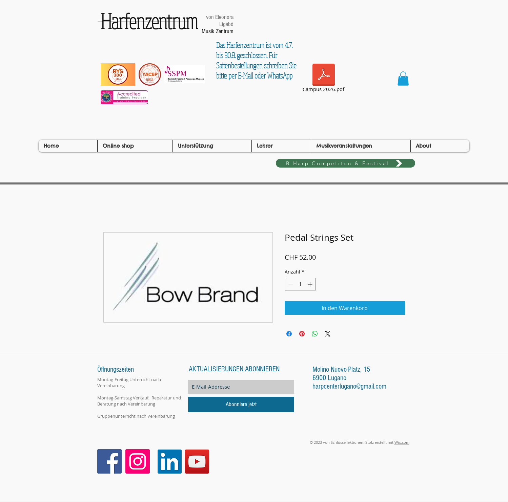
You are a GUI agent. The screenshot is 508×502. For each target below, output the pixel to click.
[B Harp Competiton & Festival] (345, 163)
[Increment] (310, 284)
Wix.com (401, 442)
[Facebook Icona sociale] (109, 461)
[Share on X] (328, 334)
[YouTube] (197, 462)
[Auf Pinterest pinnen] (302, 334)
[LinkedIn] (170, 462)
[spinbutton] (300, 284)
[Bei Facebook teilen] (289, 334)
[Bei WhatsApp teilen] (315, 334)
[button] (403, 78)
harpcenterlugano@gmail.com (349, 386)
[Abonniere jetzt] (241, 404)
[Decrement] (290, 284)
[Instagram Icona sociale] (137, 461)
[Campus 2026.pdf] (323, 79)
